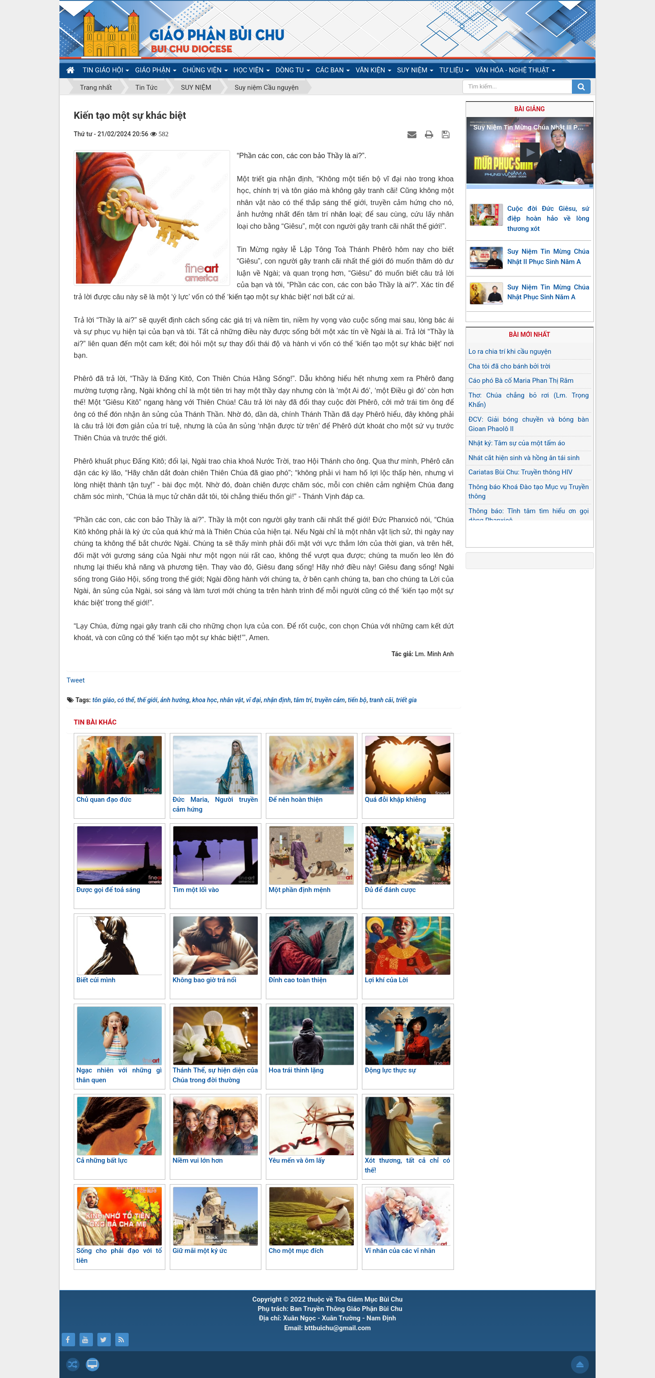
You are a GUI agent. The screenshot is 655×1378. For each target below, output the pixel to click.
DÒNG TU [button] (293, 72)
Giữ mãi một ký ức (215, 1221)
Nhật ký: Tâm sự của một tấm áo (517, 443)
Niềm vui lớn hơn (215, 1130)
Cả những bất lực (119, 1130)
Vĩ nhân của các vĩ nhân (407, 1221)
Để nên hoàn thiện (311, 770)
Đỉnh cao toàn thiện (311, 950)
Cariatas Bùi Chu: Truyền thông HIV (521, 472)
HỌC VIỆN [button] (252, 72)
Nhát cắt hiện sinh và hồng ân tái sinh (524, 458)
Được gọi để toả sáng (119, 860)
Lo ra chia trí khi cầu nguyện (510, 352)
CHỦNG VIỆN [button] (204, 72)
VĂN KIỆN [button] (373, 72)
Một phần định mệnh (311, 860)
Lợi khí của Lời (407, 950)
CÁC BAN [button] (333, 72)
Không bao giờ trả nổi (215, 950)
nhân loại (346, 214)
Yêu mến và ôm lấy (311, 1130)
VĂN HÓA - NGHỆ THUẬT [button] (515, 72)
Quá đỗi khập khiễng (407, 770)
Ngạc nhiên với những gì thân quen (119, 1045)
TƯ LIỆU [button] (454, 72)
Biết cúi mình (119, 950)
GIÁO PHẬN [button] (155, 72)
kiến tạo (242, 297)
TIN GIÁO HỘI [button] (106, 72)
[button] (530, 152)
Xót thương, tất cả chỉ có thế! (407, 1136)
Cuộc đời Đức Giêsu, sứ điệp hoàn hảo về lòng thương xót (549, 219)
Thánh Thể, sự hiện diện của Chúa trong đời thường (215, 1045)
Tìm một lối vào (215, 860)
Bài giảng (529, 109)
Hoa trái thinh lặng (311, 1040)
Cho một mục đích (311, 1221)
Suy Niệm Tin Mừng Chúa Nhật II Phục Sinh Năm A (549, 256)
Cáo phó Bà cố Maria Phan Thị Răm (521, 381)
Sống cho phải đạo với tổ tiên (119, 1226)
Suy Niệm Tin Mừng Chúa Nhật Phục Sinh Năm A (549, 292)
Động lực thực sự (407, 1040)
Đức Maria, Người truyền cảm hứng (215, 775)
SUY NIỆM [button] (415, 72)
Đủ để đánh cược (407, 860)
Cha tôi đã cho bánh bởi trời (509, 366)
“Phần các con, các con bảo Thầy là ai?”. (301, 155)
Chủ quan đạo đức (119, 770)
